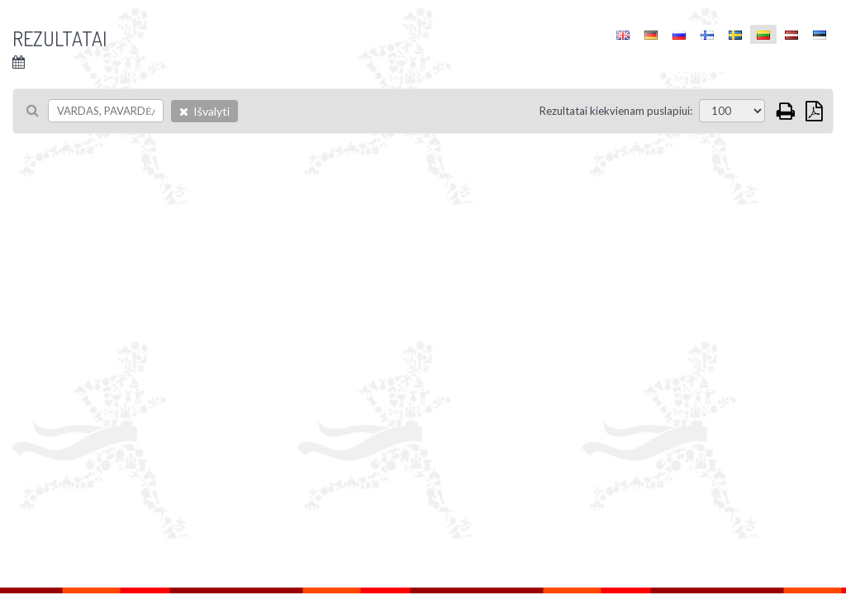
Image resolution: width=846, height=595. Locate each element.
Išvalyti (204, 111)
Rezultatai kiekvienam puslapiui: (615, 110)
